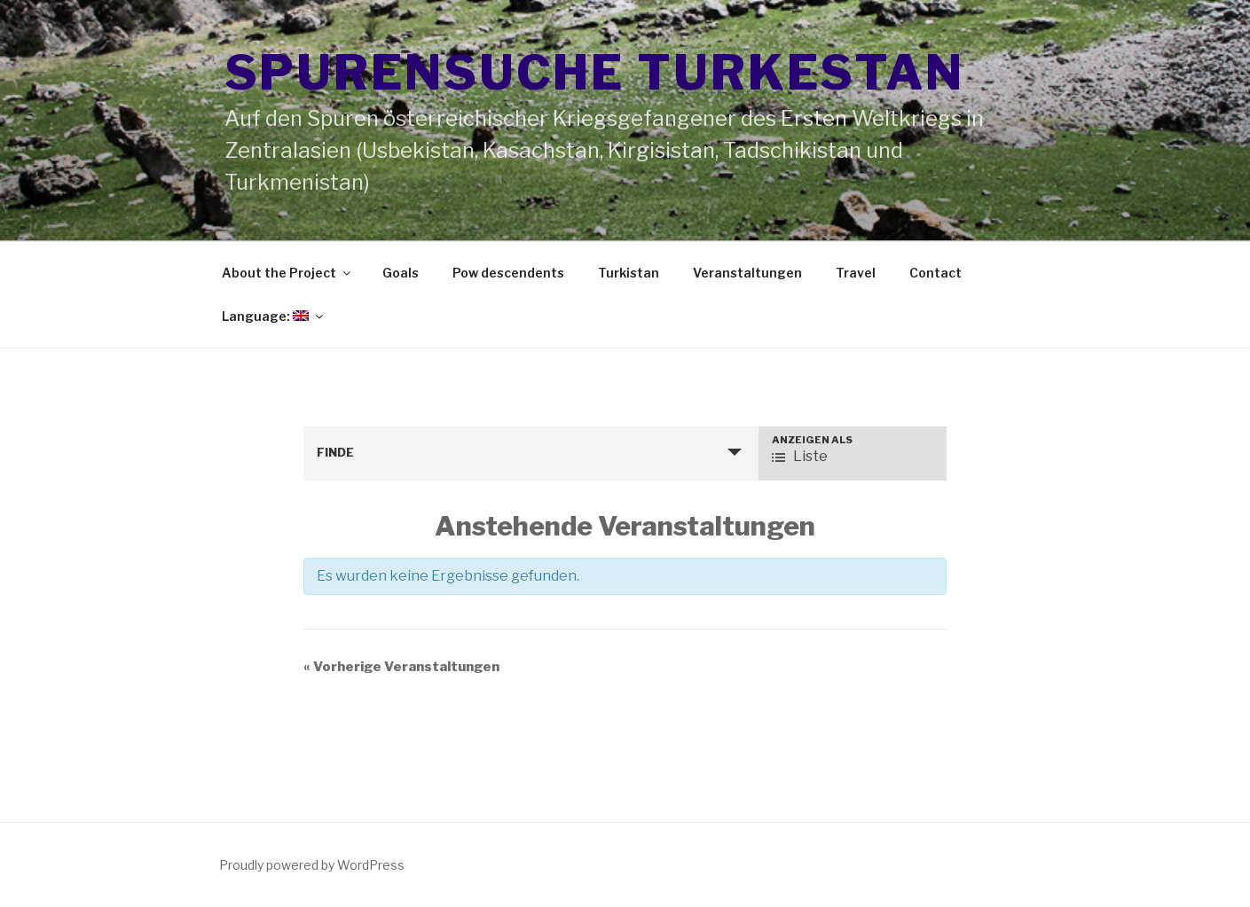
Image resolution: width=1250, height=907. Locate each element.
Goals (400, 272)
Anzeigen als (812, 440)
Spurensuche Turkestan (594, 72)
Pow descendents (508, 272)
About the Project (287, 272)
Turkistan (628, 272)
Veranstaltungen (747, 272)
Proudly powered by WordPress (312, 864)
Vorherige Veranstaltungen (401, 667)
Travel (856, 272)
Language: (274, 316)
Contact (935, 272)
